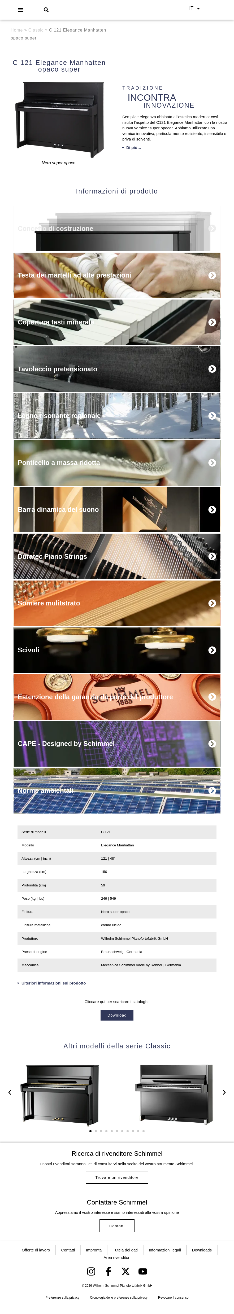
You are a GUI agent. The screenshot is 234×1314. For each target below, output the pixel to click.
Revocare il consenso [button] (173, 1306)
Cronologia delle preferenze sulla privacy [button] (119, 1306)
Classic (36, 30)
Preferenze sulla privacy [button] (62, 1306)
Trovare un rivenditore (117, 1180)
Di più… (133, 147)
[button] (20, 9)
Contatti (117, 1232)
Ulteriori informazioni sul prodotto (53, 984)
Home (17, 30)
